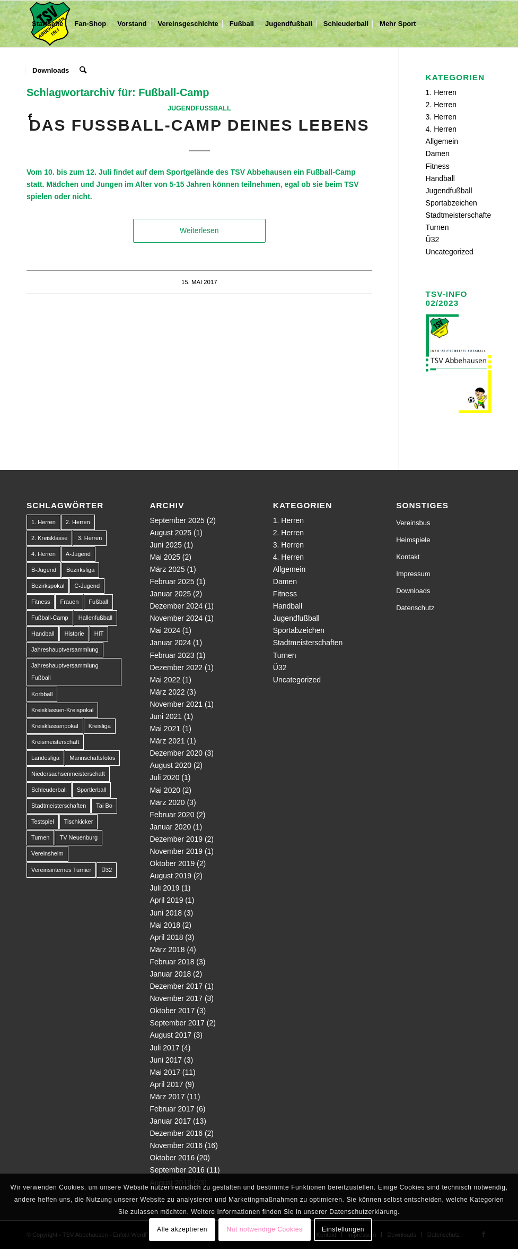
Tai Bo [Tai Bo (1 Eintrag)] (104, 805)
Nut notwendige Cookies (264, 1229)
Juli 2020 (164, 777)
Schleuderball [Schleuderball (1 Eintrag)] (49, 789)
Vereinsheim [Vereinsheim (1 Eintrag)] (47, 853)
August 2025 (170, 532)
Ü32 (433, 239)
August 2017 (170, 1035)
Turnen (437, 227)
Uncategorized (449, 251)
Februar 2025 (172, 581)
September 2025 (177, 520)
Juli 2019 (164, 888)
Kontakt (407, 557)
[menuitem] (47, 24)
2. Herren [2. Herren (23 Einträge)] (78, 522)
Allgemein (442, 141)
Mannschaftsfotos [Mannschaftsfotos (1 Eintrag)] (92, 758)
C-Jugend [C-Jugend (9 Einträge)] (87, 586)
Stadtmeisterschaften (461, 215)
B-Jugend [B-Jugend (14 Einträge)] (43, 570)
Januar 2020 (170, 827)
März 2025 (167, 569)
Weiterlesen (199, 230)
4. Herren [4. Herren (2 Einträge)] (43, 554)
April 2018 (166, 937)
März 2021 (167, 741)
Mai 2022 (165, 679)
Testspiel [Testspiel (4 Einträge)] (42, 821)
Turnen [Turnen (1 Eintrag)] (40, 837)
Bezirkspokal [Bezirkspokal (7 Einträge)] (47, 586)
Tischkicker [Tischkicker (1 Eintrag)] (78, 821)
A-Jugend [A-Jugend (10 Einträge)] (78, 554)
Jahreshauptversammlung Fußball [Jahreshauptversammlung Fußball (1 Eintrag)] (65, 671)
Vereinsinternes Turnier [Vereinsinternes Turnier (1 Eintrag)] (61, 870)
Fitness (438, 166)
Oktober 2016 (172, 1157)
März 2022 (167, 692)
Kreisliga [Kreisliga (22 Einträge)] (100, 726)
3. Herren (441, 117)
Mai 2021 (165, 728)
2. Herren (441, 104)
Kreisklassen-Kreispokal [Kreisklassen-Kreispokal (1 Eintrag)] (62, 710)
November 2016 (176, 1145)
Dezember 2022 (176, 667)
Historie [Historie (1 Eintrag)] (74, 633)
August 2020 (170, 765)
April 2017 (166, 1084)
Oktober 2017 (172, 1010)
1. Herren (288, 520)
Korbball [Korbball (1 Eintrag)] (41, 694)
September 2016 (177, 1170)
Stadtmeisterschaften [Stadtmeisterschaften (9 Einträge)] (58, 805)
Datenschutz (415, 608)
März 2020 (167, 802)
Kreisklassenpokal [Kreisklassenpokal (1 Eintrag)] (54, 726)
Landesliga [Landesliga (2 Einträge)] (45, 758)
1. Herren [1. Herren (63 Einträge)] (43, 522)
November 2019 (176, 851)
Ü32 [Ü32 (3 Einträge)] (106, 870)
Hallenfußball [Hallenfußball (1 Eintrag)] (95, 617)
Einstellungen (343, 1229)
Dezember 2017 (176, 986)
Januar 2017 (170, 1121)
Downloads (413, 591)
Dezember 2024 (176, 606)
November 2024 (176, 618)
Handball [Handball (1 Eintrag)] (42, 633)
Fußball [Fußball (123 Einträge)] (98, 601)
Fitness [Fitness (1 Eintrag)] (40, 601)
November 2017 (176, 998)
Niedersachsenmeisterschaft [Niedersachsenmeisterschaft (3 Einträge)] (68, 774)
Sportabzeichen (451, 203)
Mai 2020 (165, 790)
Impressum (413, 574)
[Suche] (83, 70)
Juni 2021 (166, 716)
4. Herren (441, 129)
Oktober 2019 (172, 863)
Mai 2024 (165, 630)
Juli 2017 (164, 1047)
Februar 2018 (172, 961)
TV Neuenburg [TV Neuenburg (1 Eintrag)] (78, 837)
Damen (438, 153)
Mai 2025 (165, 557)
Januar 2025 (170, 593)
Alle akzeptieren (182, 1229)
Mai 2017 (165, 1072)
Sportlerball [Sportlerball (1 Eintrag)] (92, 789)
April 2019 (166, 900)
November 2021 (176, 704)
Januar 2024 (170, 642)
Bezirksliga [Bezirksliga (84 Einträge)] (80, 570)
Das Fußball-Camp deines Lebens (199, 125)
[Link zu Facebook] (30, 117)
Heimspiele (413, 540)
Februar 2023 (172, 655)
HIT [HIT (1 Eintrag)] (99, 633)
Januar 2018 (170, 974)
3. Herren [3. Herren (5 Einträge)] (89, 538)
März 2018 (167, 949)
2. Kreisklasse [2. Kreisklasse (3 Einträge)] (49, 538)
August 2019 (170, 875)
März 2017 (167, 1096)
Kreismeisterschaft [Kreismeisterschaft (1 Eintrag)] (55, 742)
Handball (440, 178)
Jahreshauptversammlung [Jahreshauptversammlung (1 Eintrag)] (65, 649)
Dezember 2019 (176, 839)
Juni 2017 (166, 1060)
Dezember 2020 (176, 753)
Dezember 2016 (176, 1133)
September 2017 (177, 1023)
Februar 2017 (172, 1109)
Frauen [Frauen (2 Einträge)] (69, 601)
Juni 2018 (166, 913)
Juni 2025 (166, 545)
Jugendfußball (199, 108)
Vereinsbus (413, 523)
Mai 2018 (165, 925)
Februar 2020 (172, 814)
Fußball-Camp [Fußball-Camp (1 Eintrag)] (49, 617)
